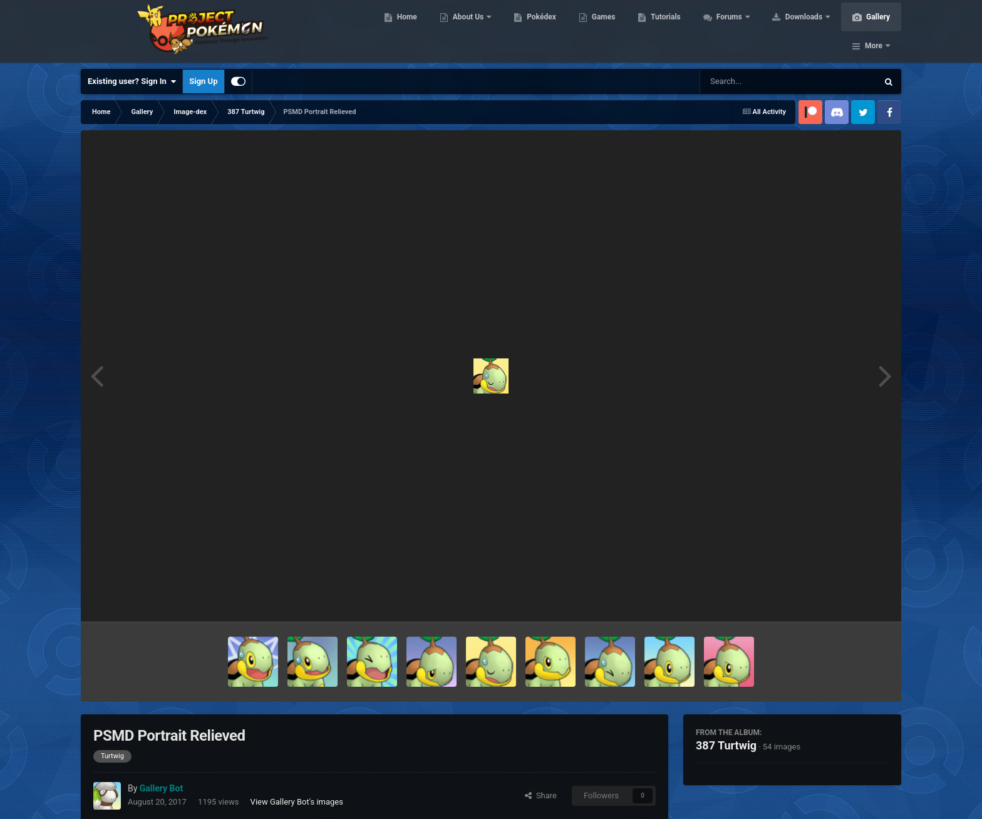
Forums (728, 31)
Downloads (803, 31)
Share (541, 795)
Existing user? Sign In (132, 81)
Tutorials (664, 31)
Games (602, 31)
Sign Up (203, 81)
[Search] (757, 81)
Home (405, 31)
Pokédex (540, 31)
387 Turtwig (726, 745)
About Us (467, 31)
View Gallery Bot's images (297, 801)
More (873, 31)
